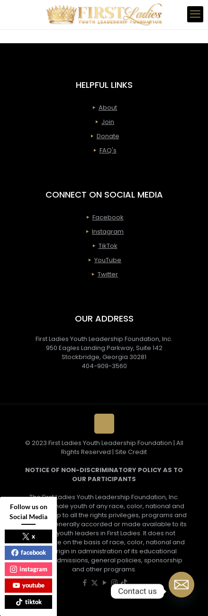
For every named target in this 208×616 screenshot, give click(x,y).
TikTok (108, 245)
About (108, 107)
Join (107, 121)
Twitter (108, 274)
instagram (28, 569)
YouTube (107, 260)
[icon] (124, 583)
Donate (108, 136)
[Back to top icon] (104, 424)
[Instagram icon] (114, 583)
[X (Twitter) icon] (94, 583)
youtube (29, 585)
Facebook (108, 217)
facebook (28, 552)
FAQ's (108, 150)
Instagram (108, 231)
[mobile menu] (195, 14)
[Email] (181, 591)
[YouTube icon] (104, 583)
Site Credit (131, 451)
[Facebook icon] (84, 583)
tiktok (29, 602)
